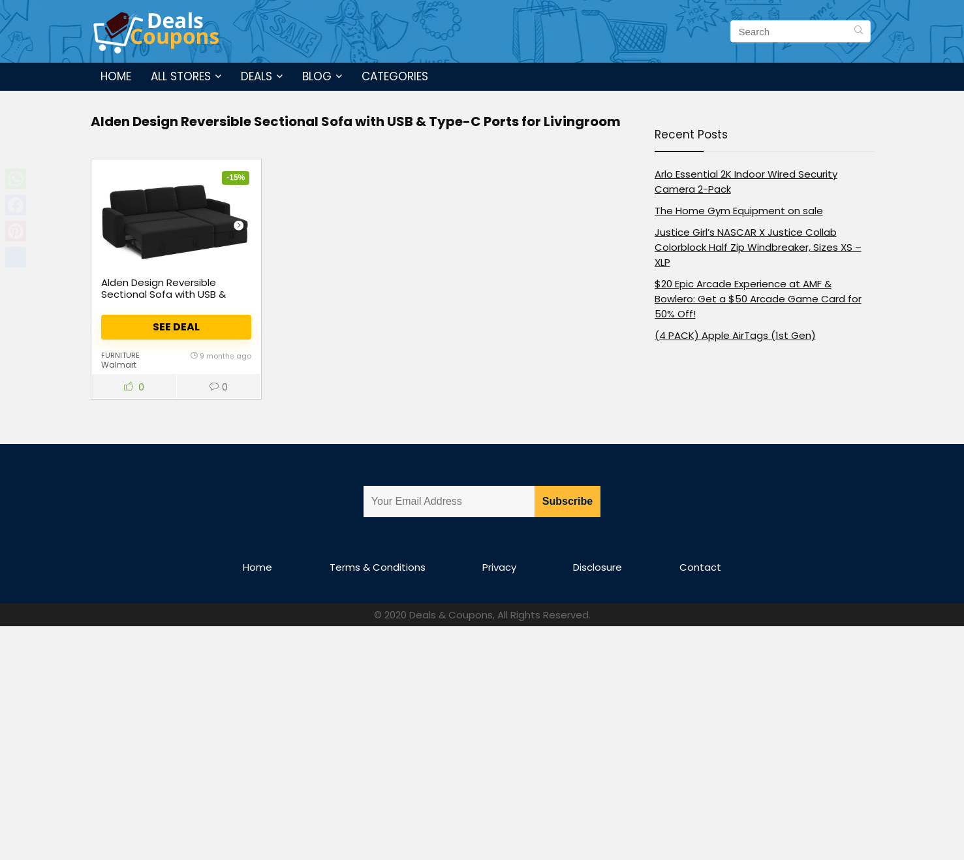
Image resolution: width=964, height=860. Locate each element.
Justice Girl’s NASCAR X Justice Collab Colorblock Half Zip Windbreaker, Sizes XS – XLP (758, 247)
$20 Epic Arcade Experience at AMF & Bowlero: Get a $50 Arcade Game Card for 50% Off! (758, 299)
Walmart (118, 364)
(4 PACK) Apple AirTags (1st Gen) (735, 335)
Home (116, 76)
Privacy (499, 567)
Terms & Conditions (378, 567)
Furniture (120, 355)
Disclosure (597, 567)
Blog (317, 76)
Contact (700, 567)
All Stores (181, 76)
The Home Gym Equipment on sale (739, 210)
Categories (395, 76)
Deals (256, 76)
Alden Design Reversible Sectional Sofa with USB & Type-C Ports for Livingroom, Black (170, 300)
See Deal (176, 326)
